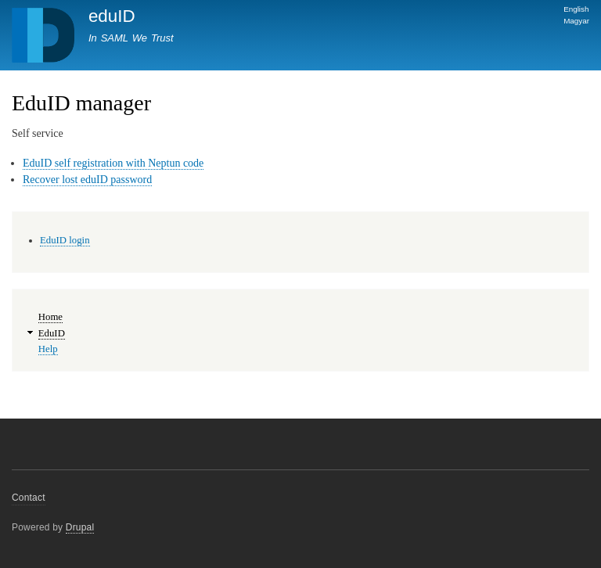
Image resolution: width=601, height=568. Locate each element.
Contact (28, 497)
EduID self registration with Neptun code (113, 163)
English (575, 9)
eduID (111, 16)
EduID (51, 333)
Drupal (80, 527)
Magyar (576, 20)
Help (48, 348)
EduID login (65, 240)
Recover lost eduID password (87, 179)
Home (50, 316)
